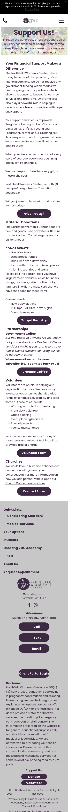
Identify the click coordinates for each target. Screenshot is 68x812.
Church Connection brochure (25, 468)
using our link (51, 336)
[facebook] (29, 591)
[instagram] (36, 591)
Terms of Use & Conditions (42, 784)
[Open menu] (61, 6)
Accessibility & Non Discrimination (30, 788)
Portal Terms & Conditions (40, 789)
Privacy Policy (17, 784)
